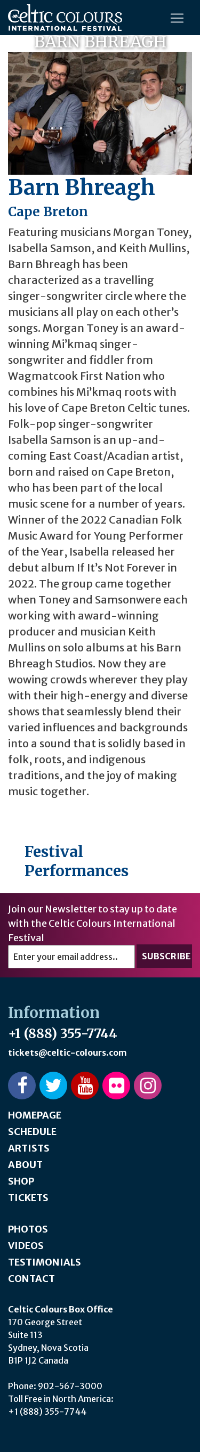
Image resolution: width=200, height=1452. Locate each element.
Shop (21, 1181)
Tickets (28, 1198)
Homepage (34, 1115)
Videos (26, 1245)
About (25, 1165)
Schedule (32, 1131)
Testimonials (44, 1262)
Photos (28, 1229)
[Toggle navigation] (177, 18)
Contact (31, 1278)
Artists (29, 1148)
